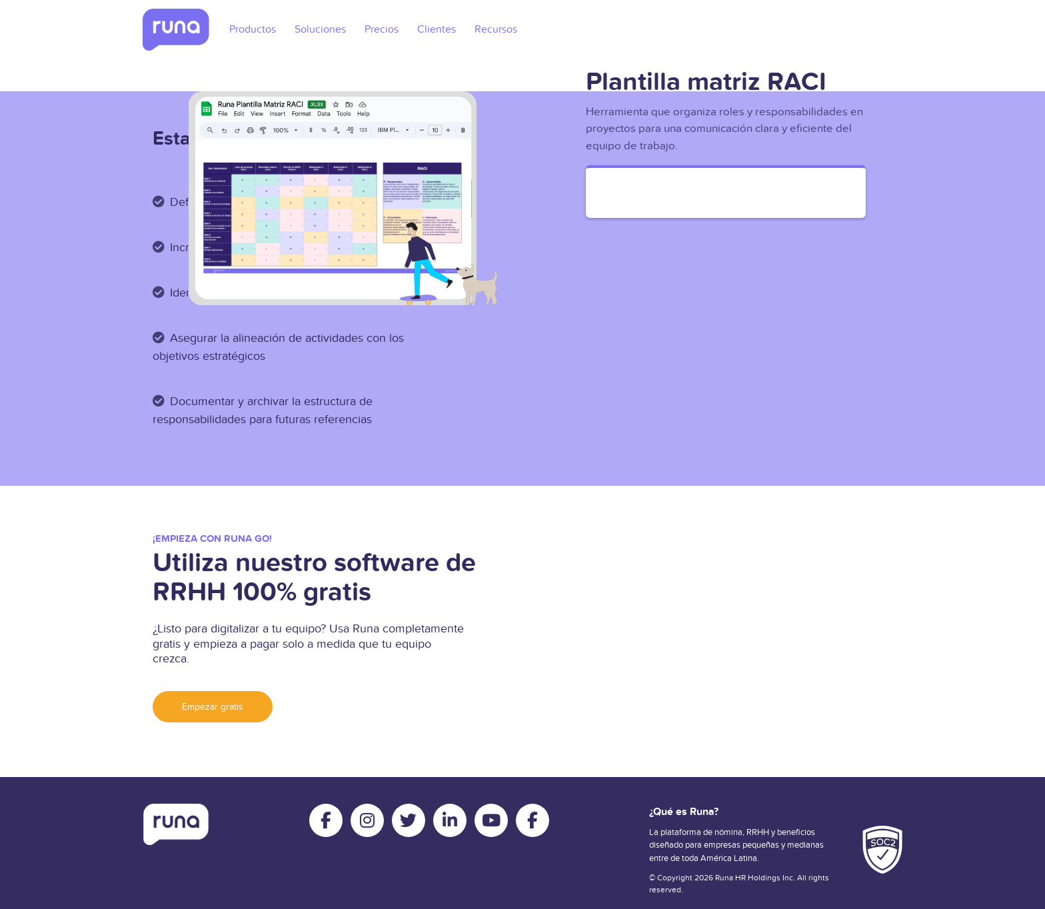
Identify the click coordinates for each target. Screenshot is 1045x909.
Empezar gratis (212, 706)
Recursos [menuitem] (496, 29)
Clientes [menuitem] (436, 29)
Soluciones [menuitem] (320, 29)
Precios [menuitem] (382, 29)
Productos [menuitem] (252, 29)
